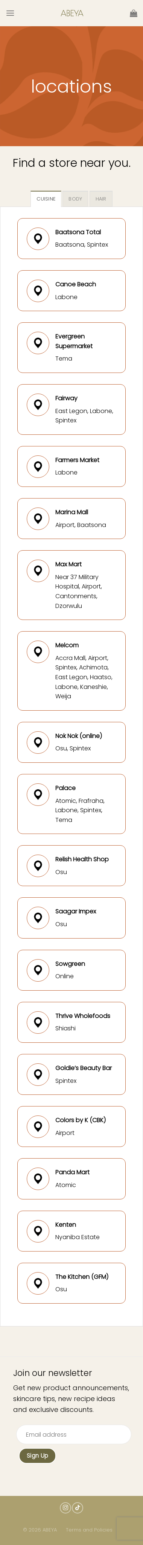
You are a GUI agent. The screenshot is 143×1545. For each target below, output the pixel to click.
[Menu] (10, 13)
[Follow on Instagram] (65, 1508)
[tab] (45, 199)
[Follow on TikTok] (77, 1508)
